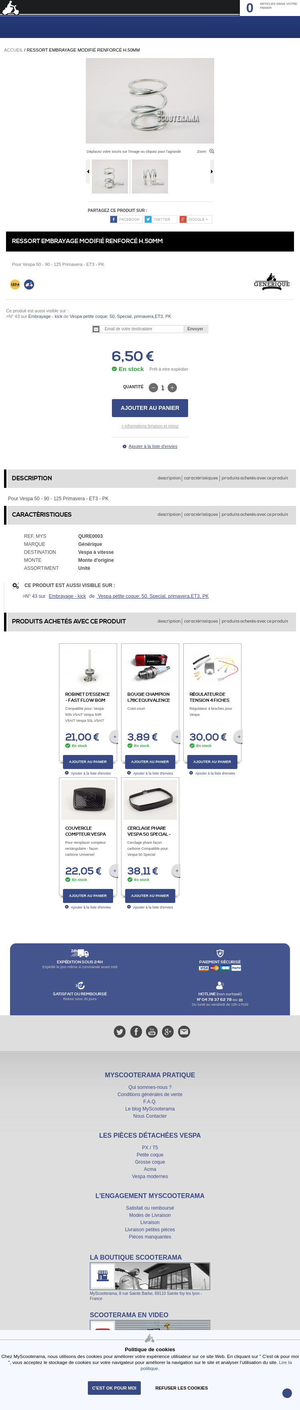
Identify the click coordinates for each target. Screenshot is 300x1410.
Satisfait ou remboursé (150, 1208)
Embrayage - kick (45, 316)
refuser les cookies (182, 1388)
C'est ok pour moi (114, 1388)
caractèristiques (201, 478)
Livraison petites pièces (150, 1229)
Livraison (150, 1222)
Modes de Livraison (150, 1215)
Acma (150, 1169)
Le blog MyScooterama (149, 1109)
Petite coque (150, 1155)
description (169, 478)
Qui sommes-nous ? (149, 1087)
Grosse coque (150, 1162)
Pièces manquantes (150, 1237)
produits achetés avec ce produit (255, 478)
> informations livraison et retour (150, 426)
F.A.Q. (149, 1101)
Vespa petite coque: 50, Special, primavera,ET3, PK (120, 316)
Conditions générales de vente (150, 1094)
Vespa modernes (150, 1176)
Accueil (13, 50)
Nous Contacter (149, 1116)
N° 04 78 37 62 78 (215, 999)
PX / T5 (150, 1147)
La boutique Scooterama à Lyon (150, 1277)
